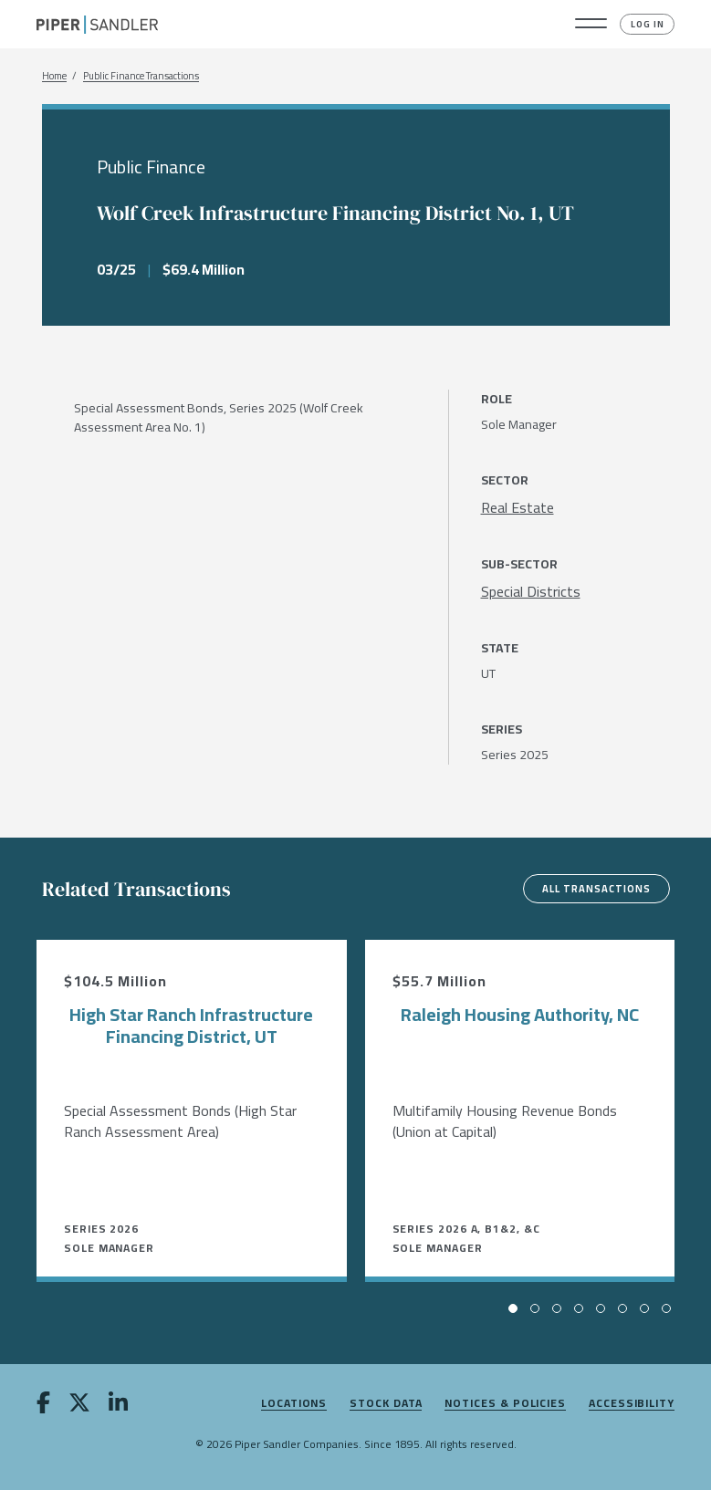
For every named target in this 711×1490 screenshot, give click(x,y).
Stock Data (386, 1404)
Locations (294, 1404)
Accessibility (631, 1404)
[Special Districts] (530, 591)
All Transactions (596, 889)
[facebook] (43, 1406)
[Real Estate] (517, 507)
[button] (591, 24)
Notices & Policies (505, 1404)
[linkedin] (118, 1406)
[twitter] (79, 1406)
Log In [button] (647, 24)
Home (54, 76)
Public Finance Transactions (141, 76)
